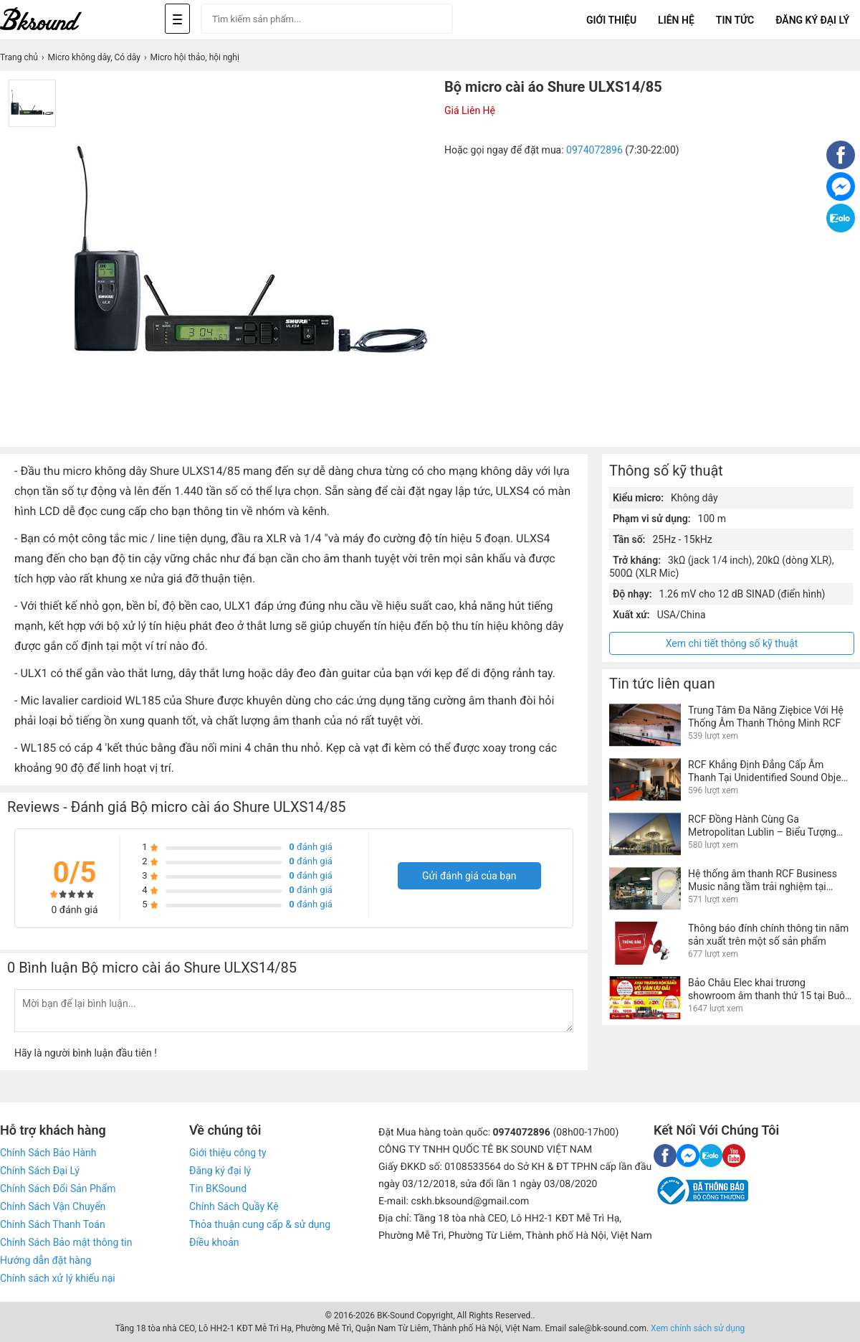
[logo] (57, 19)
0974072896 (594, 150)
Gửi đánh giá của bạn (469, 876)
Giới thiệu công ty (228, 1152)
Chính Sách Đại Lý (40, 1170)
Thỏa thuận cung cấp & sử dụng (259, 1224)
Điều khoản (214, 1242)
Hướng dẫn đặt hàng (45, 1260)
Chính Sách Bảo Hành (48, 1152)
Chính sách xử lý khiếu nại (57, 1278)
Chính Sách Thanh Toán (52, 1224)
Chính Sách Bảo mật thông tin (66, 1242)
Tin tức (735, 20)
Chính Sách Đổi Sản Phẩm (57, 1188)
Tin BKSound (218, 1188)
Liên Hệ (676, 20)
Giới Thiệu (611, 20)
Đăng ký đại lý (220, 1170)
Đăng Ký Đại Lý (812, 20)
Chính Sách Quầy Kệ (234, 1206)
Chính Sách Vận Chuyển (52, 1206)
